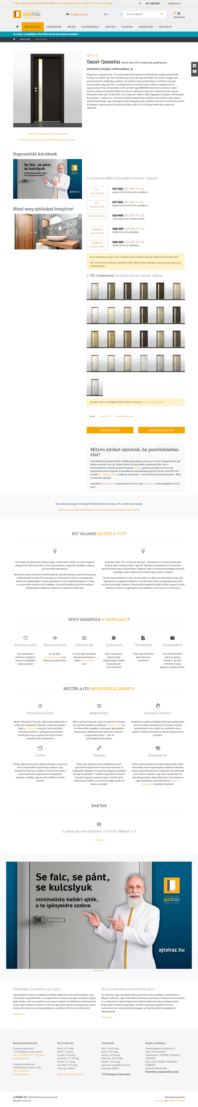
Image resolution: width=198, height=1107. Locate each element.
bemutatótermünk (53, 657)
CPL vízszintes (97, 191)
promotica (160, 1100)
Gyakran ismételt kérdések (70, 1074)
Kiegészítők (146, 27)
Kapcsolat (165, 27)
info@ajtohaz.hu (78, 14)
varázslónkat (108, 483)
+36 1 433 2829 (36, 1055)
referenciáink (87, 660)
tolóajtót (137, 468)
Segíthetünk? (174, 3)
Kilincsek (127, 27)
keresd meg (149, 483)
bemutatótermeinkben (153, 402)
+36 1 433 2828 (20, 1055)
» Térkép (99, 840)
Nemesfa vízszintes (97, 231)
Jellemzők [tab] (105, 416)
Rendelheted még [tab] (124, 416)
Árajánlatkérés (60, 134)
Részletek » (18, 1014)
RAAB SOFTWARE (176, 1100)
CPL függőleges (97, 205)
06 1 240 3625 (152, 3)
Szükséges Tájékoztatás (128, 510)
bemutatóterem (114, 725)
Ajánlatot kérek (110, 430)
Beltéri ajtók (25, 39)
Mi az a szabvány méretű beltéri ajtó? (127, 989)
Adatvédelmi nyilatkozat (102, 510)
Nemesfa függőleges (97, 245)
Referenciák (54, 27)
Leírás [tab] (92, 416)
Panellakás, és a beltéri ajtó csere (36, 989)
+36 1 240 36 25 (21, 1071)
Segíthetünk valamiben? (40, 134)
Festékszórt (97, 216)
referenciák (31, 728)
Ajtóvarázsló (90, 27)
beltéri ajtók (33, 27)
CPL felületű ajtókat (108, 474)
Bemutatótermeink (161, 430)
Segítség (110, 27)
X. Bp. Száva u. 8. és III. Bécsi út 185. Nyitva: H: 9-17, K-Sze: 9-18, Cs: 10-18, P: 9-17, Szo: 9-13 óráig (62, 3)
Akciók (71, 27)
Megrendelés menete (64, 139)
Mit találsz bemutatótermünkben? (36, 139)
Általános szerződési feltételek (73, 510)
